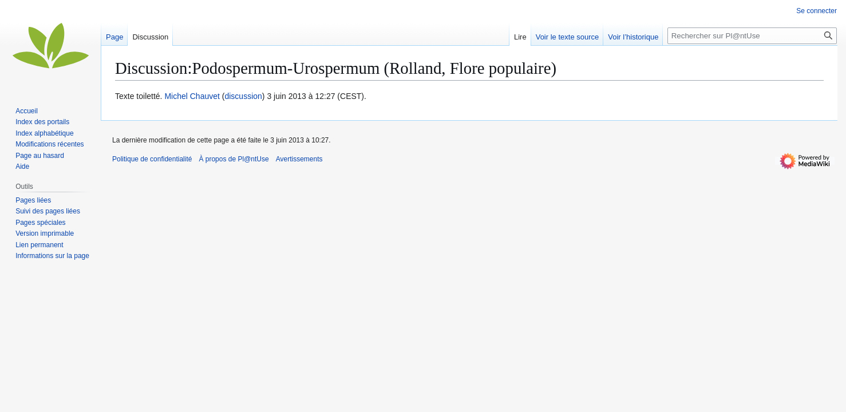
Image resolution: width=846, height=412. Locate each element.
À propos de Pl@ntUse (233, 159)
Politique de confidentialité (152, 159)
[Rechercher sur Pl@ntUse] (752, 35)
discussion (243, 96)
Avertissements (299, 159)
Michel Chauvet (192, 96)
